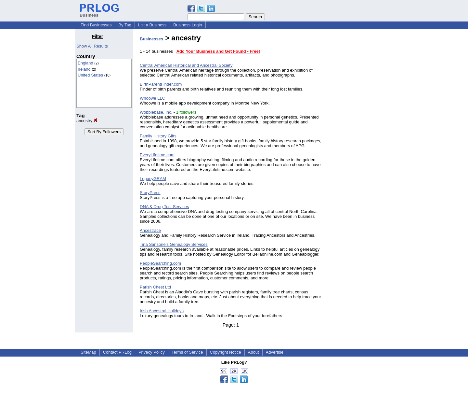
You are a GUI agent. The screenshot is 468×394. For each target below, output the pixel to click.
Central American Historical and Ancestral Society (186, 65)
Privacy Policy (151, 352)
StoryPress (150, 192)
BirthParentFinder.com (161, 84)
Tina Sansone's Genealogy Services (174, 244)
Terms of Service (187, 352)
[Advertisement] (360, 131)
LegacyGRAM (153, 178)
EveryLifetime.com (157, 154)
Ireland (84, 69)
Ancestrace (150, 230)
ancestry (87, 120)
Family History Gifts (158, 136)
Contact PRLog (117, 352)
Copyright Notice (225, 352)
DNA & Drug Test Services (164, 206)
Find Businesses (96, 24)
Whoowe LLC (152, 98)
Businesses (151, 38)
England (85, 63)
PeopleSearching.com (160, 263)
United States (90, 75)
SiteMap (88, 352)
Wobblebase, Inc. (156, 112)
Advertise (274, 352)
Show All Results (92, 46)
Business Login (187, 24)
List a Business (152, 24)
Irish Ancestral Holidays (162, 310)
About (253, 352)
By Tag (124, 24)
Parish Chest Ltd (155, 287)
